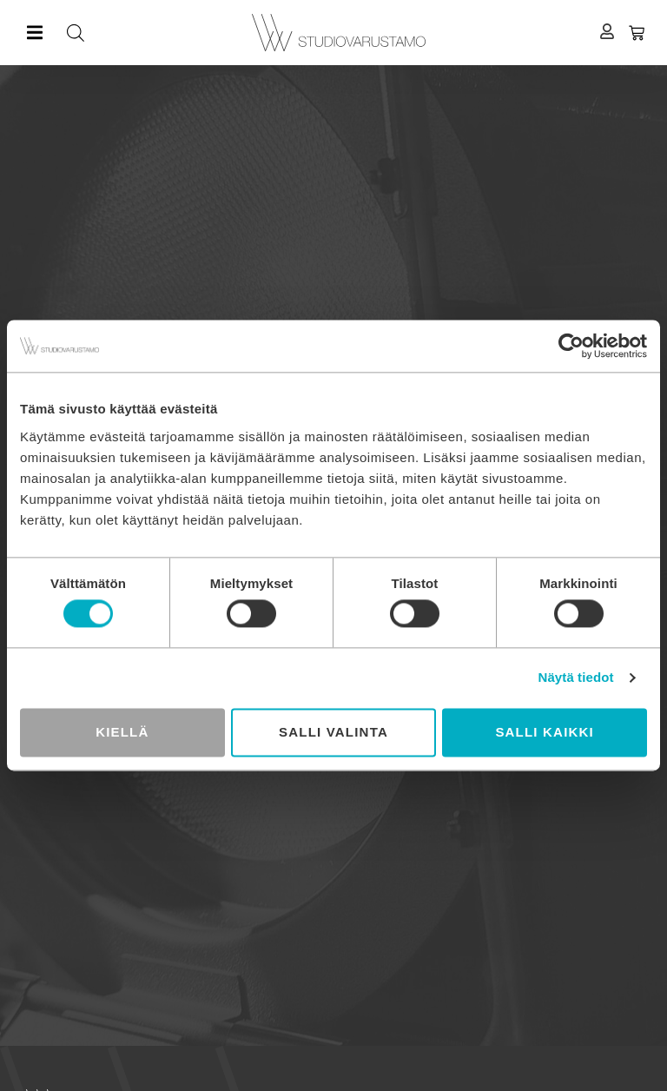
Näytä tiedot (576, 678)
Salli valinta (333, 731)
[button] (34, 32)
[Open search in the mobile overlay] (206, 32)
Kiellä (122, 731)
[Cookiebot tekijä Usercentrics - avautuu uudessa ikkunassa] (571, 346)
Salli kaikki (544, 731)
